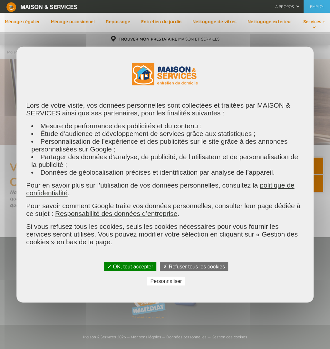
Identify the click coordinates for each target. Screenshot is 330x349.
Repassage (118, 21)
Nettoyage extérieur (270, 21)
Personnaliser (166, 281)
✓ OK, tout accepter (130, 266)
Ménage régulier (22, 21)
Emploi (317, 6)
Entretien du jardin (161, 21)
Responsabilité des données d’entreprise (116, 213)
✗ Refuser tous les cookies (194, 266)
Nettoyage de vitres (214, 21)
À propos (284, 6)
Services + (314, 21)
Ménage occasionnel (73, 21)
